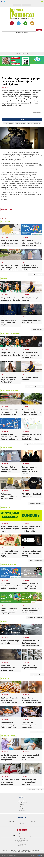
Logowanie (17, 5)
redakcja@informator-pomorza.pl (23, 836)
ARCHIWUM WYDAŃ (12, 24)
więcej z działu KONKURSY (36, 560)
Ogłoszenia (26, 32)
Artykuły (18, 32)
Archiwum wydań (22, 803)
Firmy (21, 32)
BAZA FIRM (32, 24)
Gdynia (22, 53)
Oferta (22, 805)
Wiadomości (22, 801)
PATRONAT (22, 810)
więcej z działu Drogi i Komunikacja (34, 444)
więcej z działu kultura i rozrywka (34, 386)
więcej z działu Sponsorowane (35, 617)
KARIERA (22, 808)
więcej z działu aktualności (36, 274)
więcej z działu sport (37, 329)
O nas (22, 806)
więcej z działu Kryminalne (36, 503)
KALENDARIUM (18, 24)
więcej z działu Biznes (37, 674)
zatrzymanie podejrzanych (34, 123)
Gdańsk (18, 53)
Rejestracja (26, 5)
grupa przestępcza (8, 123)
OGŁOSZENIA (25, 24)
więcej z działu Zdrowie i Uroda (35, 789)
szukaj (39, 30)
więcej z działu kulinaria (36, 732)
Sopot (26, 53)
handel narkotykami (20, 123)
